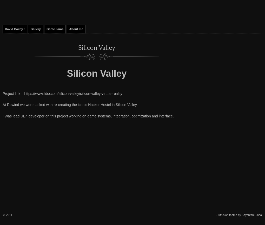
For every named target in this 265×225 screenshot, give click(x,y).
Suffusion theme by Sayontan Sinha (239, 214)
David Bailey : (15, 29)
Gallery (35, 29)
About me (76, 29)
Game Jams (55, 29)
